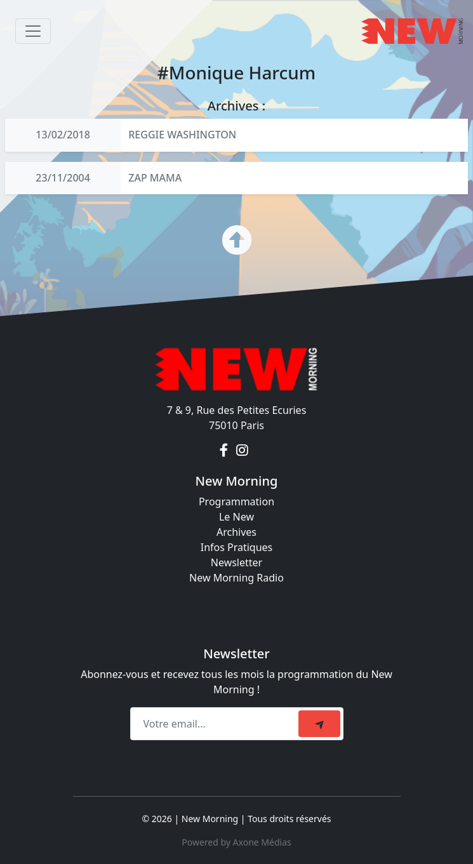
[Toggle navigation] (33, 31)
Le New (236, 517)
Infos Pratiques (237, 547)
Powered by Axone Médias (236, 842)
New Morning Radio (236, 578)
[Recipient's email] (216, 723)
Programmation (236, 501)
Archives (236, 532)
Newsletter (236, 562)
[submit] (319, 723)
